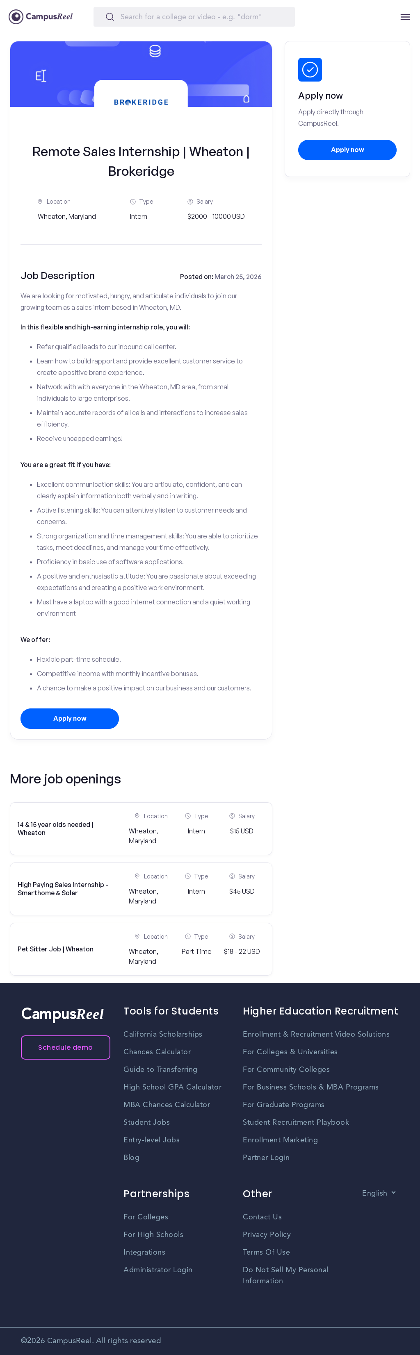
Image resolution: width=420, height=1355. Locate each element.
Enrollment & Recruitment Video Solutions (316, 1034)
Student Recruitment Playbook (296, 1122)
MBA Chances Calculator (166, 1105)
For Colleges (145, 1217)
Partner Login (266, 1158)
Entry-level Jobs (151, 1140)
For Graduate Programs (284, 1105)
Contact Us (262, 1217)
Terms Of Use (266, 1252)
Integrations (144, 1252)
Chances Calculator (157, 1052)
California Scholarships (163, 1034)
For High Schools (153, 1235)
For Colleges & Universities (290, 1052)
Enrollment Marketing (280, 1140)
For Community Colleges (286, 1070)
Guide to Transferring (160, 1070)
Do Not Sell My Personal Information (286, 1275)
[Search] (194, 17)
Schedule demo (65, 1047)
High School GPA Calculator (172, 1087)
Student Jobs (146, 1122)
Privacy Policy (267, 1235)
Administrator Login (158, 1270)
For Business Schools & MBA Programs (311, 1087)
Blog (131, 1158)
